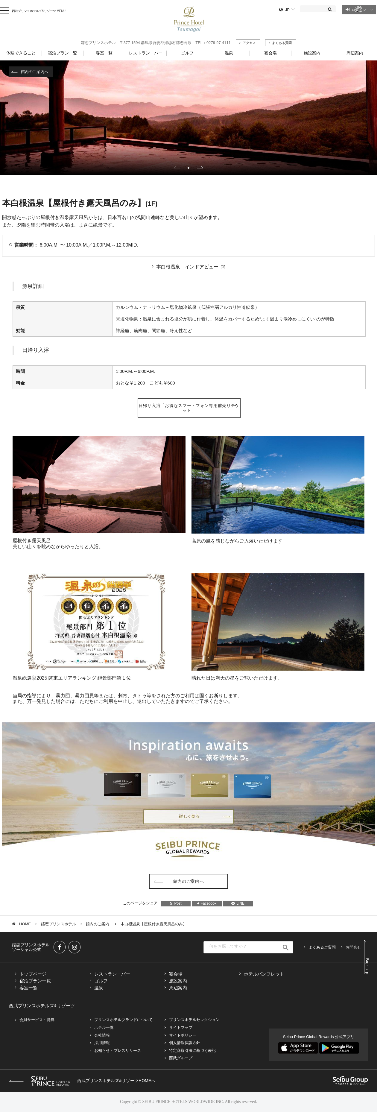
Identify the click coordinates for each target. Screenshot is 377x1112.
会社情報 (102, 1035)
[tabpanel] (188, 117)
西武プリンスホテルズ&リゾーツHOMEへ (82, 1080)
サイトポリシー (182, 1035)
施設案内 (178, 980)
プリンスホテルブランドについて (123, 1019)
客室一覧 (28, 987)
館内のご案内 (98, 924)
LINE (237, 903)
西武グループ (180, 1058)
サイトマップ (180, 1027)
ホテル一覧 (104, 1027)
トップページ (32, 973)
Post (175, 903)
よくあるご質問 (322, 947)
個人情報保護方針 (184, 1042)
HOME (25, 924)
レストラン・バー (112, 973)
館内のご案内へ (34, 71)
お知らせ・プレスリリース (117, 1050)
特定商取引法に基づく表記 (192, 1050)
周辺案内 (178, 987)
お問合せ (353, 947)
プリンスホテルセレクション (194, 1019)
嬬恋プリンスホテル (58, 924)
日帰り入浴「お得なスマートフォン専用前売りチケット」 (189, 408)
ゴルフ (101, 980)
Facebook (207, 903)
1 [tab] (188, 168)
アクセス (249, 43)
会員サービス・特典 (36, 1019)
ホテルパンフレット (264, 973)
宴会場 (176, 973)
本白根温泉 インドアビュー (187, 266)
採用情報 (102, 1042)
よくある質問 (282, 43)
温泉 (98, 987)
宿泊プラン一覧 (35, 980)
